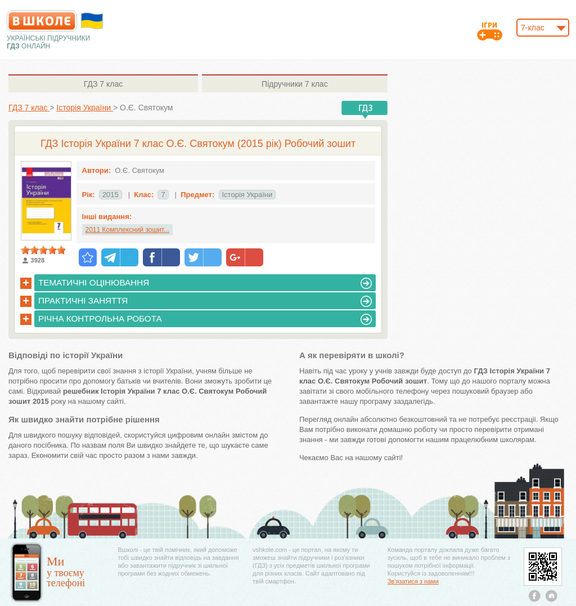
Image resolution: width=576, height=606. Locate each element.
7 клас (103, 83)
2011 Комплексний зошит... (127, 230)
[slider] (43, 250)
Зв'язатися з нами (413, 581)
